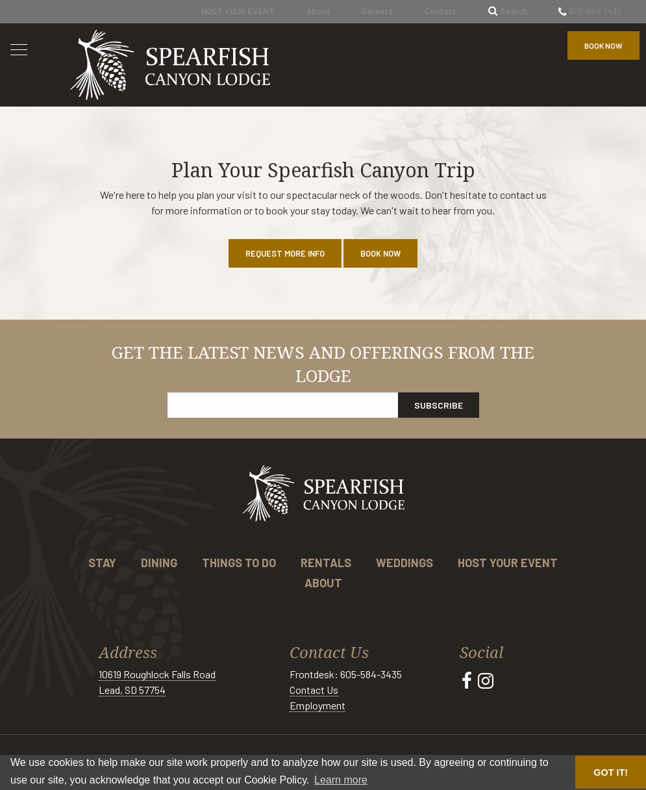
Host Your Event (508, 562)
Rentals (326, 562)
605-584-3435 (589, 11)
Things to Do (239, 562)
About (318, 11)
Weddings (404, 562)
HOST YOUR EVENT (238, 11)
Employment (317, 705)
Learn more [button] (340, 779)
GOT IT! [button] (610, 772)
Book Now (603, 45)
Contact (440, 11)
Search (507, 11)
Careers (377, 11)
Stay (102, 562)
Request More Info (285, 253)
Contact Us (314, 689)
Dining (159, 562)
